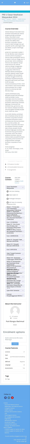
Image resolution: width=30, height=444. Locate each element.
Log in (26, 2)
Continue (15, 344)
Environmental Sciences (11, 424)
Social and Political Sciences (12, 404)
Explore (14, 19)
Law (6, 413)
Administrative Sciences (11, 420)
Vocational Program (10, 422)
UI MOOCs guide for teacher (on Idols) (15, 429)
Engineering (8, 418)
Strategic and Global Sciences (12, 425)
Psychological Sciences (10, 415)
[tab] (15, 187)
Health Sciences (22, 19)
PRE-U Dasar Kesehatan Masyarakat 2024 (14, 21)
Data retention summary (20, 439)
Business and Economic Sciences (13, 411)
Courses (9, 19)
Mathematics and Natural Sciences (14, 406)
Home (3, 19)
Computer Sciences (10, 408)
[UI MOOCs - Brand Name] (15, 2)
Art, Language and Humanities (12, 417)
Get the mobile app (21, 441)
